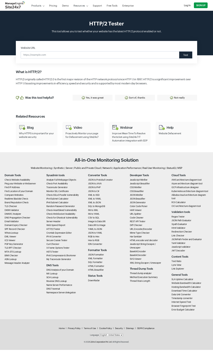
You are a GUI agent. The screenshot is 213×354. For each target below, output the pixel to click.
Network (107, 171)
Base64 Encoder (138, 255)
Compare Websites (14, 199)
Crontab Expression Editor (59, 236)
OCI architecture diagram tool (186, 210)
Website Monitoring (41, 171)
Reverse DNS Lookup (56, 285)
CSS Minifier (136, 191)
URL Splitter (135, 217)
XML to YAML (94, 202)
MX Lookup (51, 277)
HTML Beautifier (96, 273)
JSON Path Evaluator (181, 224)
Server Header (53, 225)
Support (97, 5)
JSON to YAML (95, 236)
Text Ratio (176, 265)
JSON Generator (138, 206)
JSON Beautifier (137, 202)
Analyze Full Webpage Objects (61, 184)
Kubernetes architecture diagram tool (190, 195)
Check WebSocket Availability (60, 217)
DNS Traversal (53, 292)
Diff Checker (136, 229)
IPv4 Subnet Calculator (57, 202)
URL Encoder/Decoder (141, 233)
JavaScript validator (181, 251)
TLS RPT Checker (13, 252)
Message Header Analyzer (17, 267)
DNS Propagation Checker (17, 221)
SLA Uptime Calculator (182, 283)
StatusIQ (171, 171)
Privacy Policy (74, 332)
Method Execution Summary (143, 281)
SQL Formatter (95, 266)
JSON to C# (93, 195)
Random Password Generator (60, 210)
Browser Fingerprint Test (184, 309)
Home (62, 332)
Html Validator (178, 232)
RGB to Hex (93, 240)
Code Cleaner (136, 221)
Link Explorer (178, 272)
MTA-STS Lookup (13, 255)
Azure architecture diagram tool (187, 187)
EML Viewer (10, 240)
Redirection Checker (182, 235)
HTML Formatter (96, 270)
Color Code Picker (138, 210)
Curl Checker (52, 248)
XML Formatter (95, 262)
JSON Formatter (96, 258)
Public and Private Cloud (87, 171)
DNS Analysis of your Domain (60, 273)
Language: (94, 339)
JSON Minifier (136, 199)
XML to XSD (93, 199)
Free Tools (112, 5)
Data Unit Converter (181, 298)
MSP (179, 171)
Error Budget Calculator (183, 313)
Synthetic (59, 171)
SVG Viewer (135, 263)
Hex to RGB (93, 244)
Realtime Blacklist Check (16, 202)
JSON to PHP (94, 191)
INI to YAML (93, 217)
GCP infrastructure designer (185, 191)
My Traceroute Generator (58, 263)
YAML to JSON (95, 233)
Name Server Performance (59, 289)
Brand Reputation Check (17, 206)
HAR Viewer (135, 214)
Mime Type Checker (140, 236)
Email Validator (12, 225)
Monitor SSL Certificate (57, 195)
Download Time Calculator (184, 294)
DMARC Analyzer (13, 217)
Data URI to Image (97, 229)
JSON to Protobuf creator (100, 184)
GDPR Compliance (145, 332)
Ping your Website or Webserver (20, 187)
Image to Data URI (97, 225)
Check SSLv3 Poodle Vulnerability (62, 199)
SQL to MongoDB (96, 210)
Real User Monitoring (153, 171)
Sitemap (130, 332)
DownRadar (94, 284)
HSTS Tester (52, 255)
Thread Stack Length (140, 285)
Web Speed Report (55, 229)
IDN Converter (95, 248)
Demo (65, 5)
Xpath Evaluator (179, 228)
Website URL (28, 47)
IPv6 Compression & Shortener (61, 259)
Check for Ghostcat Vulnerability (62, 221)
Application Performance (127, 171)
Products (36, 5)
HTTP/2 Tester (53, 233)
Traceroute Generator (57, 191)
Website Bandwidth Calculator (186, 287)
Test (185, 54)
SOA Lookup (52, 281)
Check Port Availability (57, 187)
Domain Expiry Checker (16, 229)
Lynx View (176, 269)
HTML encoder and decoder (144, 244)
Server (69, 171)
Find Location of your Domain (19, 195)
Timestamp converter (182, 302)
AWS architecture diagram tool (186, 184)
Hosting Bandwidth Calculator (186, 291)
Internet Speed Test (181, 306)
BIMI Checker (11, 259)
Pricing (53, 5)
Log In (187, 5)
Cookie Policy (105, 332)
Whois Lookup (11, 236)
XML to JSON (94, 206)
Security (119, 332)
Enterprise (127, 5)
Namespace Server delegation (61, 296)
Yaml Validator (178, 247)
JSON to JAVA (95, 187)
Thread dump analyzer (141, 277)
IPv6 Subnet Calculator (57, 206)
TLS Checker (11, 210)
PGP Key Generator (14, 248)
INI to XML (93, 214)
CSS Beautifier (137, 195)
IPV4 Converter (53, 240)
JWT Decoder (178, 254)
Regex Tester (178, 220)
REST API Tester (137, 225)
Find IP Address (12, 191)
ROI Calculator (179, 206)
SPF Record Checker (15, 233)
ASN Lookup (10, 263)
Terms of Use (90, 332)
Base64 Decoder (138, 259)
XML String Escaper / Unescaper (145, 266)
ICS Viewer (10, 244)
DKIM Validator (12, 214)
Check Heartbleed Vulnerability (61, 214)
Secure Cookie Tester (56, 244)
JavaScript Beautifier (140, 187)
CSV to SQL (93, 221)
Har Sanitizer (136, 240)
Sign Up (200, 5)
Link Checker (178, 239)
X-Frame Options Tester (57, 252)
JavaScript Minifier (138, 184)
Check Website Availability (17, 184)
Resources (79, 5)
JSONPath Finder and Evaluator (187, 243)
